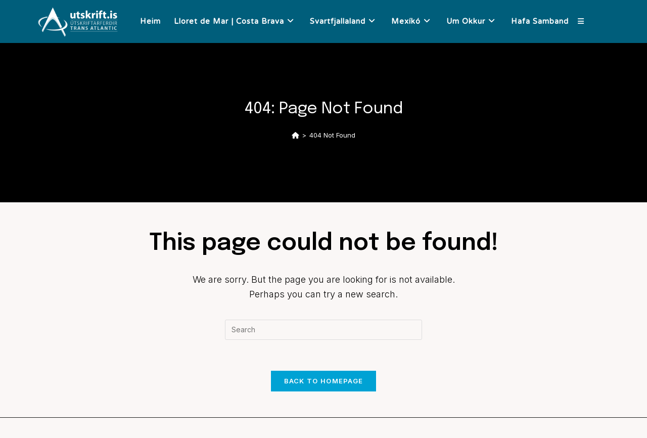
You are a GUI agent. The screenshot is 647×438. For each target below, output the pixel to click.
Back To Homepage (323, 381)
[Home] (295, 135)
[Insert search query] (323, 330)
